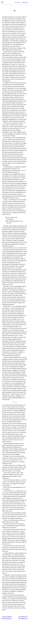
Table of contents (25, 2)
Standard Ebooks (2, 2)
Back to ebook (17, 2)
